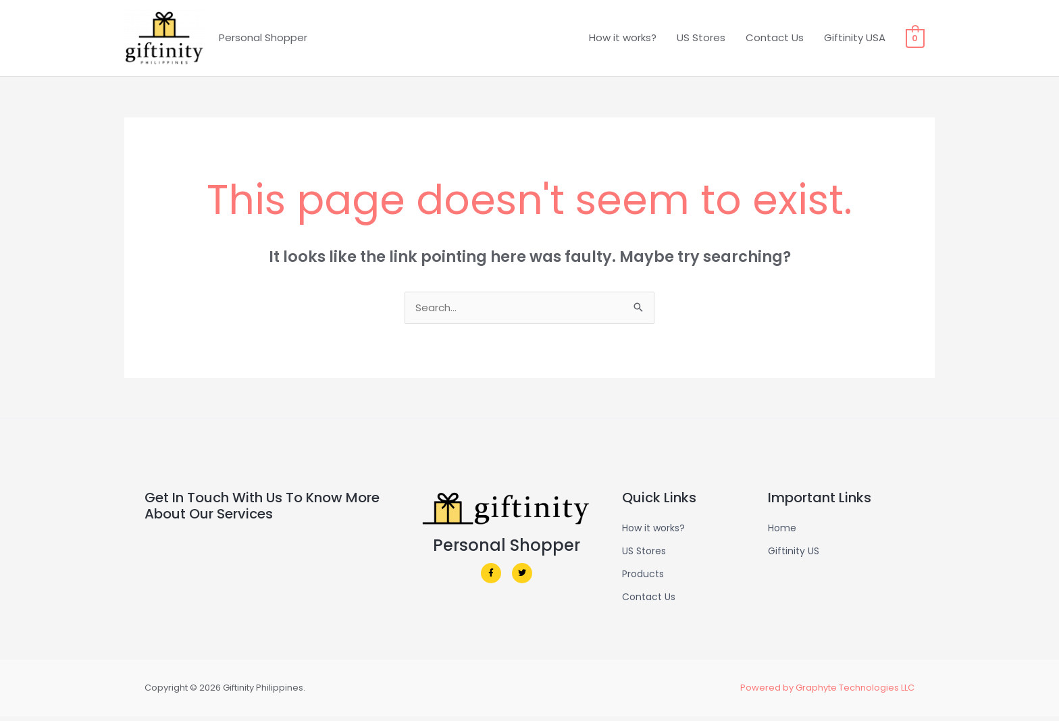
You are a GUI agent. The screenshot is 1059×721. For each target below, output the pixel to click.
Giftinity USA (855, 39)
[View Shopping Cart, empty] (915, 39)
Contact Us (775, 39)
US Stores (701, 39)
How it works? (623, 39)
